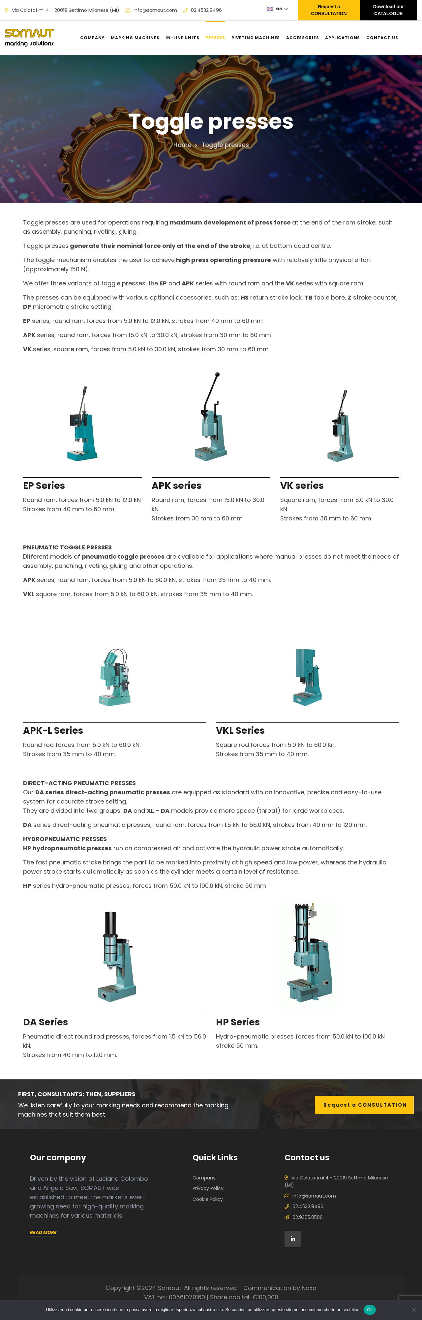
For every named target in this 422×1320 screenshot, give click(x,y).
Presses (215, 37)
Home (184, 145)
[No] (413, 1310)
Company (92, 37)
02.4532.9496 (206, 10)
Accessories (302, 37)
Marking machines (135, 37)
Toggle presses (224, 145)
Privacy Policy (208, 1188)
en (281, 8)
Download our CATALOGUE (388, 10)
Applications (342, 37)
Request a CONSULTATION (329, 10)
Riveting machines (255, 37)
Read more (43, 1232)
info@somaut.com (155, 10)
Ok (370, 1309)
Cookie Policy (208, 1199)
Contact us (382, 37)
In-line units (182, 37)
